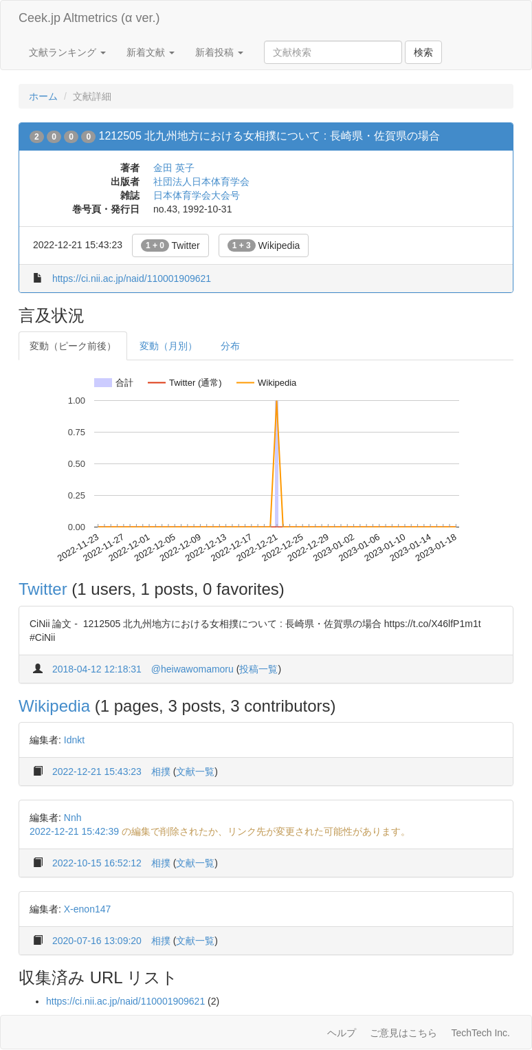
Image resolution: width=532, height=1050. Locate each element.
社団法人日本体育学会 (201, 181)
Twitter (170, 245)
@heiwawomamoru (192, 669)
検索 (423, 52)
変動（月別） (168, 345)
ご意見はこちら (403, 1032)
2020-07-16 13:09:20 (97, 940)
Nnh (73, 817)
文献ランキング (67, 52)
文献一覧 (195, 771)
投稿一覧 (258, 669)
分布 (230, 345)
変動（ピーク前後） (73, 345)
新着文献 (150, 52)
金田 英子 (174, 167)
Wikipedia (264, 245)
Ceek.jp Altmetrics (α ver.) (89, 18)
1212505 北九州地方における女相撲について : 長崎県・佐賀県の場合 (269, 136)
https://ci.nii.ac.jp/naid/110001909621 (131, 278)
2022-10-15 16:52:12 (97, 862)
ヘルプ (341, 1032)
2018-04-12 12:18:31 (97, 669)
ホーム (43, 96)
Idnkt (74, 739)
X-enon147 (87, 909)
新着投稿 (219, 52)
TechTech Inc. (480, 1032)
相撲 (160, 771)
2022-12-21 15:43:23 (97, 771)
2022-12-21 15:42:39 (74, 831)
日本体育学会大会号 (196, 195)
